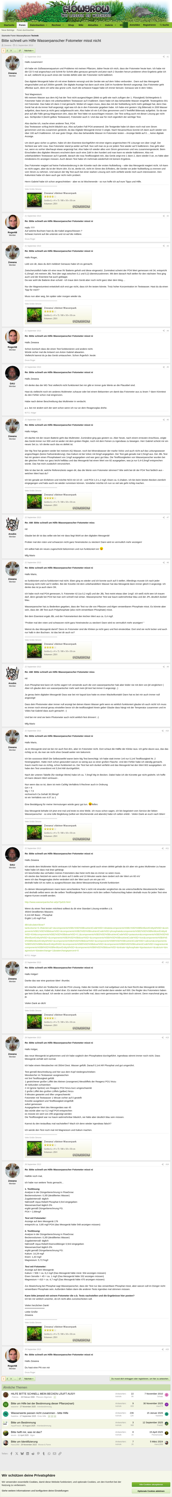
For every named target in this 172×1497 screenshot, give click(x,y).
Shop (71, 25)
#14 (167, 1164)
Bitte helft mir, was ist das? (26, 1432)
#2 (168, 216)
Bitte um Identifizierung (24, 1441)
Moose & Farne (44, 1445)
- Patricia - (15, 1397)
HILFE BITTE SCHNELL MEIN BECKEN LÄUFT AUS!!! (43, 1393)
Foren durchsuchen (25, 30)
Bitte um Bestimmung (23, 1422)
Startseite (9, 25)
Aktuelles (93, 25)
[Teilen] (164, 57)
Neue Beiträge (8, 30)
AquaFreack (16, 1426)
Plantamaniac (157, 1435)
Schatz (160, 1396)
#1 (168, 57)
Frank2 (160, 1425)
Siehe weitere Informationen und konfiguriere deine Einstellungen (35, 1490)
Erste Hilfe (42, 1416)
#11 (167, 848)
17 (20, 50)
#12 (167, 962)
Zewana (7, 45)
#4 (168, 331)
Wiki (81, 25)
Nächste (28, 50)
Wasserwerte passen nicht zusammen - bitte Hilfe (39, 1413)
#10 (167, 731)
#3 (168, 246)
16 (55, 1416)
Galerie (109, 25)
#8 (168, 562)
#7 (168, 517)
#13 (167, 1037)
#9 (168, 667)
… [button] (15, 50)
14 (49, 1416)
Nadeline (14, 1416)
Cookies (33, 1482)
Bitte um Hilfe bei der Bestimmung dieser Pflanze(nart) (42, 1403)
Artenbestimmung (44, 1407)
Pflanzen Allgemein (44, 1397)
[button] (38, 25)
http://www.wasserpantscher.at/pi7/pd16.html (48, 902)
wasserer (14, 1407)
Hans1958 (15, 1445)
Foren (22, 25)
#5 (168, 367)
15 (52, 1416)
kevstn (13, 1435)
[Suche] (164, 25)
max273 (159, 1406)
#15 (167, 1349)
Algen (32, 1435)
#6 (168, 420)
